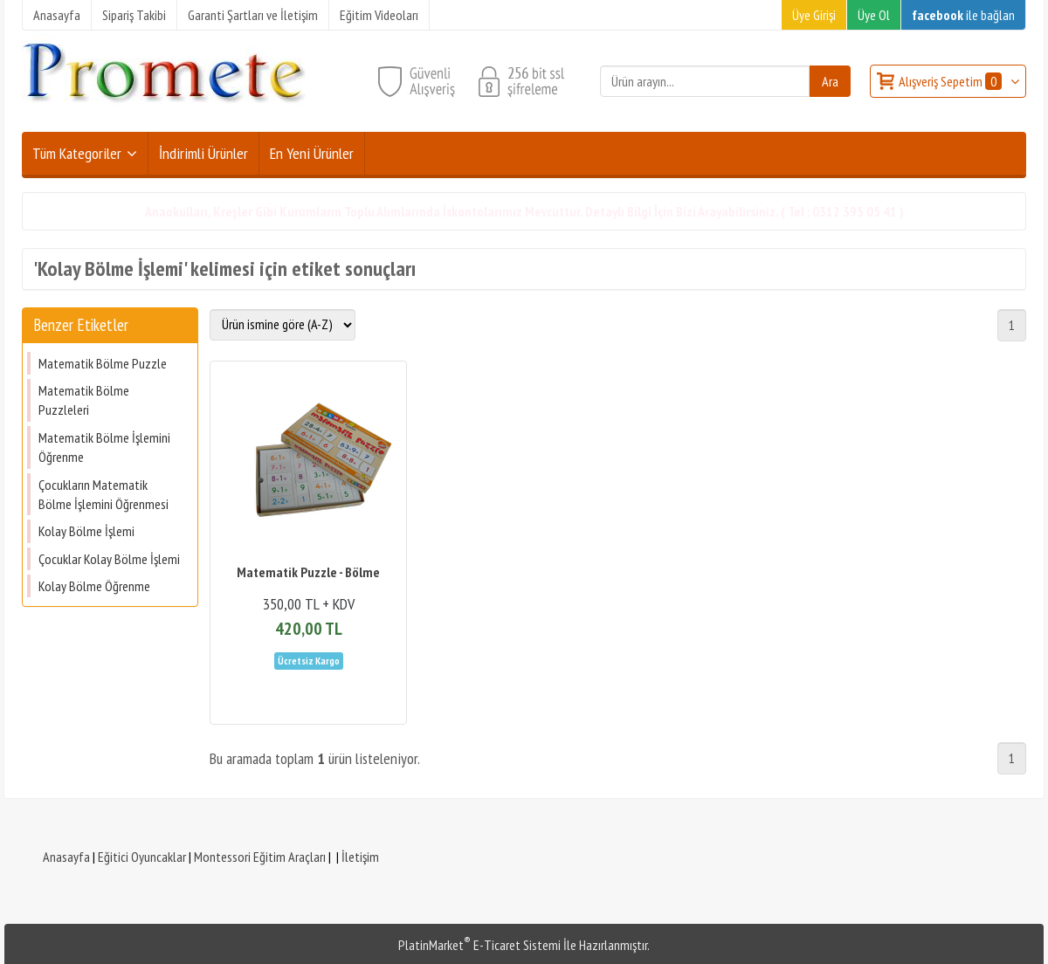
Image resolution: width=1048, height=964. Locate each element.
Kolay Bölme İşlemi (86, 531)
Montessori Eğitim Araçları (260, 856)
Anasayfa (66, 856)
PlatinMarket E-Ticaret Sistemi (479, 945)
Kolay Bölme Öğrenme (94, 586)
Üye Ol (874, 15)
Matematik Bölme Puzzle (102, 363)
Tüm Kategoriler (76, 153)
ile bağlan (963, 15)
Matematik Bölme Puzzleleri (83, 400)
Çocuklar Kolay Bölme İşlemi (109, 559)
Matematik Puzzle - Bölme (308, 572)
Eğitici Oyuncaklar (142, 856)
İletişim (360, 856)
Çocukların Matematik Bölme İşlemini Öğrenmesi (103, 494)
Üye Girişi (814, 15)
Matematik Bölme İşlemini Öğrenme (104, 447)
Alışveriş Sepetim (951, 81)
